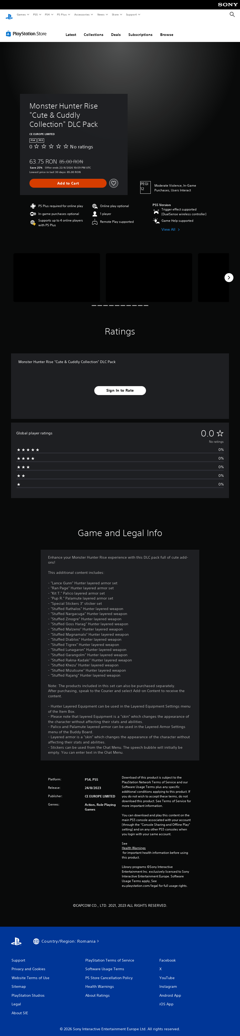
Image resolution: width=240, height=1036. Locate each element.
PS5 (35, 14)
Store (115, 14)
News (101, 14)
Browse (166, 29)
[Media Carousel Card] (56, 272)
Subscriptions (140, 29)
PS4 (47, 14)
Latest (71, 29)
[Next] (229, 272)
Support (131, 14)
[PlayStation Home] (9, 14)
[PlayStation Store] (27, 28)
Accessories (81, 14)
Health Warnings (134, 843)
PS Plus (62, 14)
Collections (93, 29)
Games (21, 14)
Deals (116, 29)
